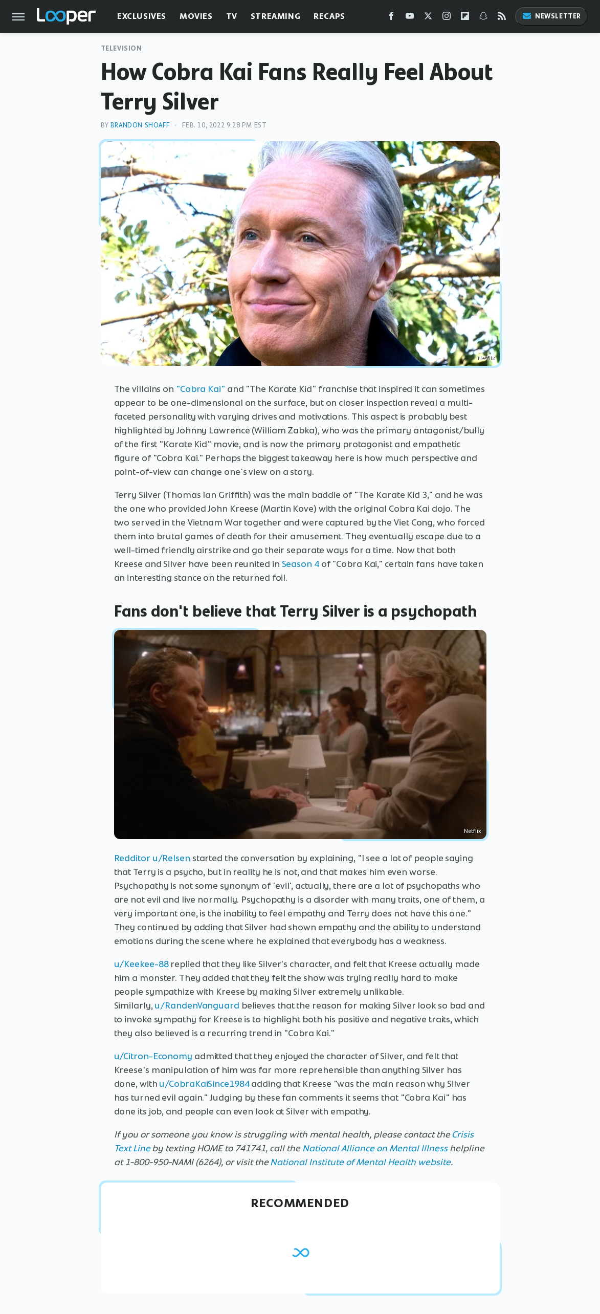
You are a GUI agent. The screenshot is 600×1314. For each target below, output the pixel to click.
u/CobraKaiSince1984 (204, 1084)
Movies (196, 16)
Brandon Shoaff (139, 125)
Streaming (275, 16)
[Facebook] (391, 18)
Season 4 (300, 564)
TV (231, 16)
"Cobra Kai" (200, 389)
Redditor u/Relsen (152, 858)
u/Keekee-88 (141, 964)
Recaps (329, 16)
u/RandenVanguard (196, 1005)
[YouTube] (410, 18)
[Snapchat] (483, 18)
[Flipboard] (465, 18)
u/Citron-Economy (153, 1056)
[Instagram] (446, 18)
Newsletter (551, 16)
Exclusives (141, 16)
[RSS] (502, 18)
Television (121, 48)
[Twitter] (428, 18)
